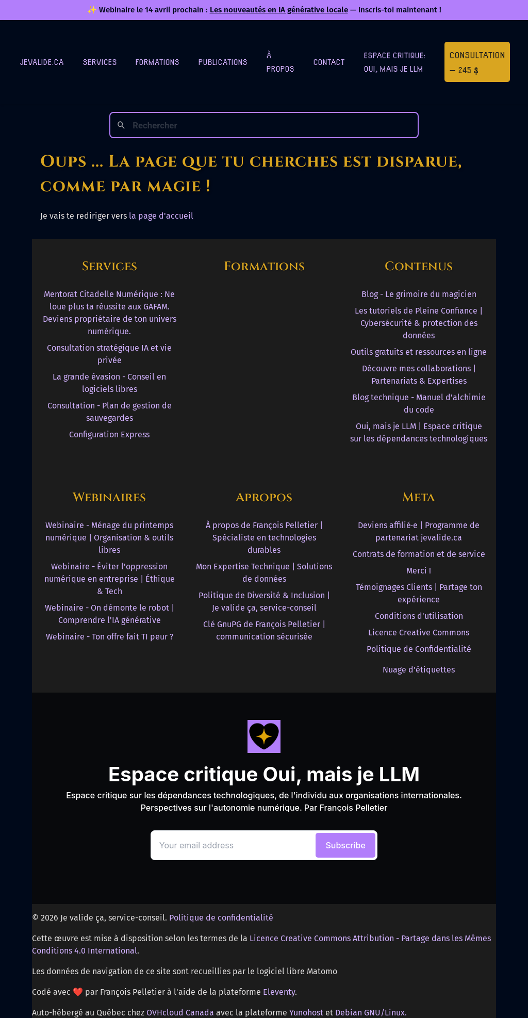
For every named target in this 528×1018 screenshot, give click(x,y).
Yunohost (306, 1012)
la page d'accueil (161, 216)
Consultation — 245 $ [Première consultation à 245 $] (477, 61)
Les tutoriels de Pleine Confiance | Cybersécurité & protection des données (419, 323)
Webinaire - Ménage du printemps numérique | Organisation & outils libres (109, 537)
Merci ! (418, 571)
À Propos (280, 62)
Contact (329, 61)
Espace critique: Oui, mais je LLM (395, 62)
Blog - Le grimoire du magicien (418, 294)
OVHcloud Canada (180, 1012)
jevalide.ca (42, 61)
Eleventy (279, 992)
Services (100, 61)
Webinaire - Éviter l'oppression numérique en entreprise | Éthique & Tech (109, 579)
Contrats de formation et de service (419, 554)
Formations (157, 61)
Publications (223, 61)
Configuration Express (109, 434)
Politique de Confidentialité (419, 649)
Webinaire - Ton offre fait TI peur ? (109, 637)
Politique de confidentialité (221, 918)
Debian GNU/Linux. (371, 1012)
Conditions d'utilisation (419, 616)
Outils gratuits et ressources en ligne (419, 352)
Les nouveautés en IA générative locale (279, 9)
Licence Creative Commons (418, 632)
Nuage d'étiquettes (419, 670)
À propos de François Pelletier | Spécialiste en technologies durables (264, 537)
